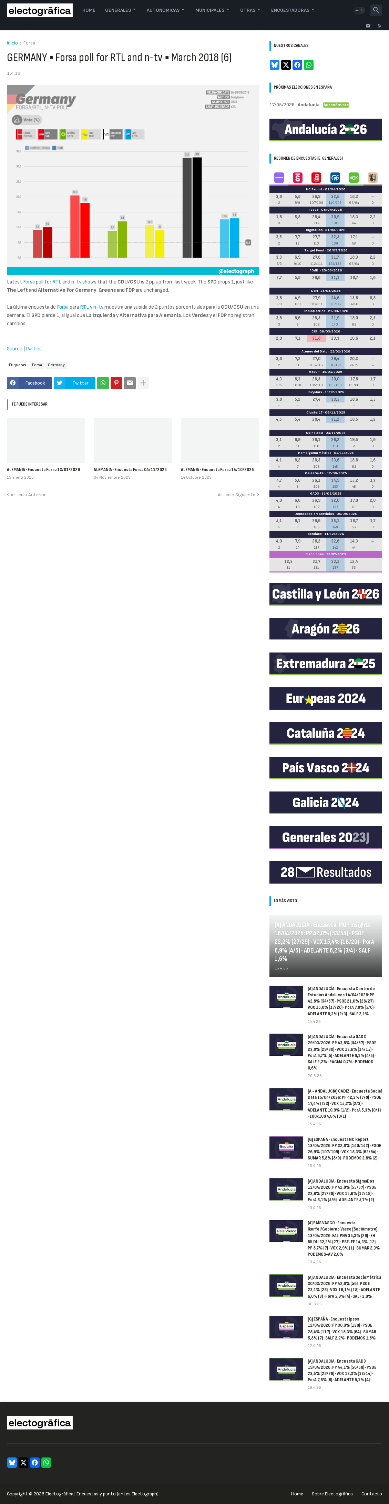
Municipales (209, 10)
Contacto (371, 1494)
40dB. (314, 270)
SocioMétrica (315, 311)
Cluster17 (314, 412)
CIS (314, 331)
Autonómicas (163, 10)
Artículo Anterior (28, 495)
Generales (118, 10)
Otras (247, 10)
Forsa (29, 43)
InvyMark (315, 392)
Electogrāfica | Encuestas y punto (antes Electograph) (101, 1494)
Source (14, 349)
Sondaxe (315, 534)
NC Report (314, 189)
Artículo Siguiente (236, 495)
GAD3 (314, 493)
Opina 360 (314, 433)
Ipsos (314, 210)
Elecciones (315, 554)
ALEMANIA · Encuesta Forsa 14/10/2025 (217, 469)
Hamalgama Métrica (314, 453)
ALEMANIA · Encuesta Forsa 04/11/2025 (130, 469)
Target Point (314, 250)
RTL (56, 282)
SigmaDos (314, 230)
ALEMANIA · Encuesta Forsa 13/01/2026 (43, 469)
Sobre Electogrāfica (332, 1494)
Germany (56, 365)
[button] (359, 10)
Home (88, 10)
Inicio (12, 43)
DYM (314, 291)
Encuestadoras (290, 10)
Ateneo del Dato (314, 351)
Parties (34, 349)
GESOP (314, 372)
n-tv (76, 282)
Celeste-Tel (315, 473)
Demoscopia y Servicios (314, 514)
